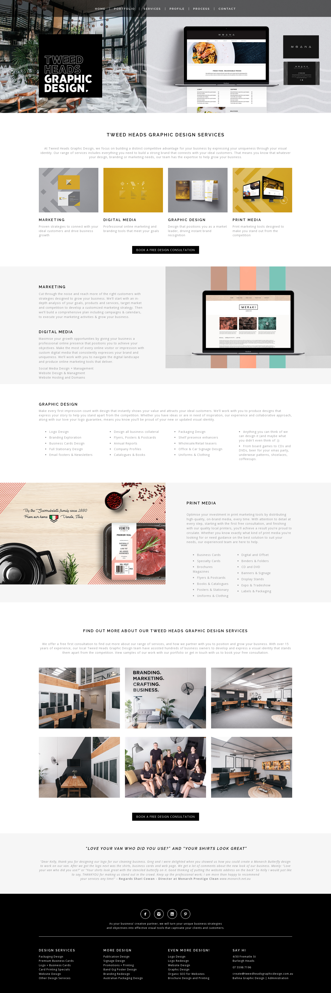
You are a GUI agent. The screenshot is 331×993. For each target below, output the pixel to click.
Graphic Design (179, 969)
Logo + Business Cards (55, 965)
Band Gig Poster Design (120, 969)
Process (201, 8)
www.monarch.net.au (235, 879)
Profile (177, 8)
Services (152, 8)
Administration (278, 978)
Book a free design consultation (165, 250)
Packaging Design (51, 956)
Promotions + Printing (118, 965)
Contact (227, 8)
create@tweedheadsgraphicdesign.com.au (263, 973)
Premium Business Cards (56, 961)
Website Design (50, 974)
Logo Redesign (178, 961)
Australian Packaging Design (123, 978)
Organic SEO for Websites (186, 974)
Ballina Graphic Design (249, 978)
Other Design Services (55, 978)
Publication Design (116, 956)
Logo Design (177, 956)
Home (100, 8)
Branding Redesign (116, 974)
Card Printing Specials (54, 969)
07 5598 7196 (242, 967)
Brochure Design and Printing (188, 978)
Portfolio (124, 8)
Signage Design (114, 961)
